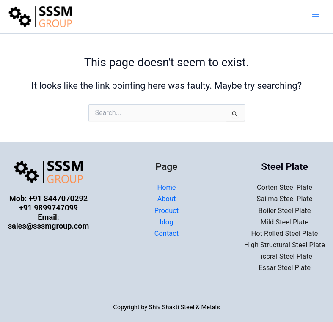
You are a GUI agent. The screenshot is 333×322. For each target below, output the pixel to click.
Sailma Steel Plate (285, 199)
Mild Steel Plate (285, 222)
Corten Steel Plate (284, 187)
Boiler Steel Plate (285, 211)
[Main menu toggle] (316, 17)
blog (166, 222)
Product (166, 211)
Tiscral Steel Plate (284, 256)
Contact (166, 233)
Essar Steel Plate (285, 268)
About (166, 199)
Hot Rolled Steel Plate (284, 233)
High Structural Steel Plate (284, 245)
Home (166, 187)
